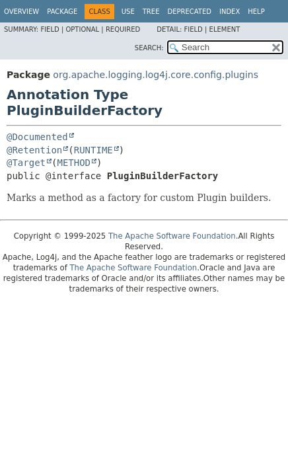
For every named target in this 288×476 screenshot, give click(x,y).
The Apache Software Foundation (172, 236)
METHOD (73, 162)
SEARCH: (149, 48)
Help (256, 11)
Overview (21, 11)
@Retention (34, 150)
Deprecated (189, 11)
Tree (151, 11)
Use (128, 11)
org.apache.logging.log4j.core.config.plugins (155, 74)
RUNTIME (93, 150)
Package (62, 11)
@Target (26, 162)
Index (229, 11)
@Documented (37, 137)
